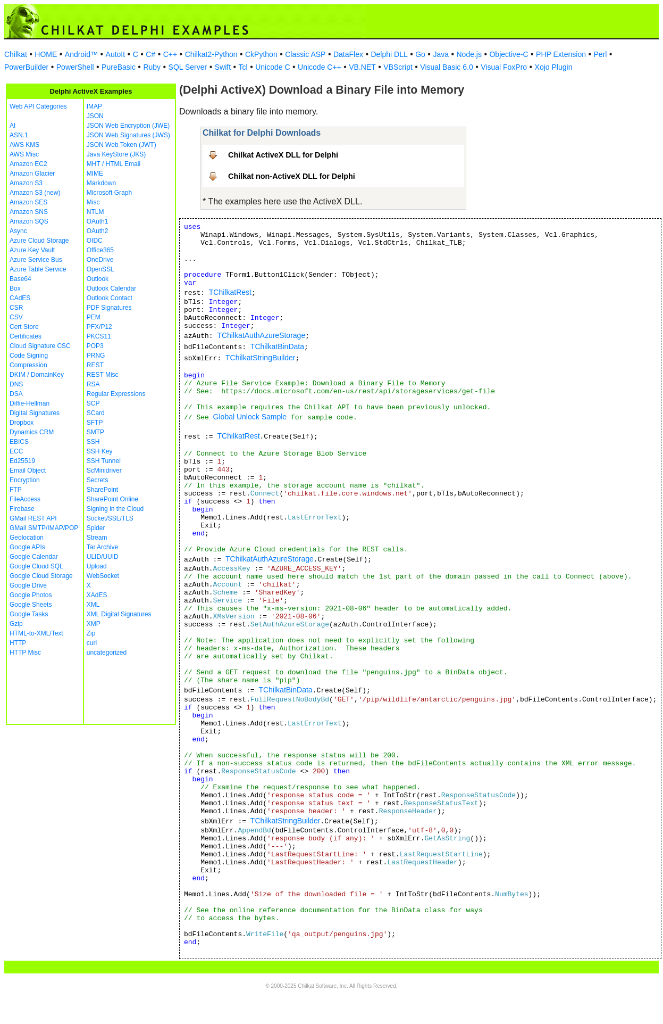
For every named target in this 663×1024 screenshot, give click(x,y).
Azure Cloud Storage (39, 240)
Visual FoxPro (504, 67)
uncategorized (107, 652)
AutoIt (115, 54)
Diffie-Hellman (29, 403)
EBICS (19, 441)
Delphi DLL (389, 54)
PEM (93, 317)
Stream (97, 537)
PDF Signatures (109, 307)
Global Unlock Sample (250, 416)
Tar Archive (102, 547)
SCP (93, 403)
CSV (16, 317)
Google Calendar (34, 556)
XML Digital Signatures (119, 614)
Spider (96, 528)
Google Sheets (31, 604)
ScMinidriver (104, 470)
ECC (16, 451)
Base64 (20, 279)
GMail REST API (33, 518)
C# (150, 54)
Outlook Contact (109, 298)
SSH (93, 441)
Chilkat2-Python (211, 54)
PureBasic (119, 67)
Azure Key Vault (32, 250)
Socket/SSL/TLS (110, 518)
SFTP (95, 422)
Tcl (243, 67)
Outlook (97, 279)
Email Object (28, 470)
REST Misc (103, 374)
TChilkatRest (230, 292)
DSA (16, 394)
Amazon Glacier (32, 173)
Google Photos (31, 595)
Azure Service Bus (36, 259)
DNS (16, 384)
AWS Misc (24, 154)
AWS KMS (24, 144)
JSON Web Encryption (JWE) (128, 125)
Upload (97, 566)
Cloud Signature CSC (40, 346)
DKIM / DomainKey (37, 374)
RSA (93, 384)
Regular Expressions (116, 394)
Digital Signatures (35, 413)
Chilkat (15, 54)
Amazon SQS (29, 221)
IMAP (94, 106)
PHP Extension (561, 54)
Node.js (469, 54)
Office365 (100, 250)
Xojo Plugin (554, 67)
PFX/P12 (99, 327)
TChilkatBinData (277, 346)
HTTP (18, 643)
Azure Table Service (38, 269)
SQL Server (188, 67)
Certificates (25, 336)
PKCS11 (99, 336)
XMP (93, 623)
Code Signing (29, 355)
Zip (91, 633)
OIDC (95, 240)
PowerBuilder (26, 67)
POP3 (95, 346)
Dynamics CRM (32, 432)
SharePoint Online (112, 499)
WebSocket (103, 576)
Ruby (152, 67)
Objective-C (508, 54)
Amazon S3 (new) (35, 192)
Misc (93, 202)
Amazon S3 (26, 183)
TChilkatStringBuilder (260, 357)
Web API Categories (38, 106)
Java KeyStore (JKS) (116, 154)
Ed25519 (22, 461)
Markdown (101, 183)
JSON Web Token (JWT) (121, 144)
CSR (16, 307)
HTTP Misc (25, 652)
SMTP (95, 432)
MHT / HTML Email (113, 164)
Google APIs (27, 547)
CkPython (261, 54)
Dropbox (21, 422)
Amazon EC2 (28, 164)
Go (420, 54)
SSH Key (100, 451)
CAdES (20, 298)
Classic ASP (305, 54)
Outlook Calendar (111, 288)
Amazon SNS (29, 212)
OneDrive (100, 259)
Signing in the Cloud (115, 509)
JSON (95, 116)
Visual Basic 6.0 (446, 67)
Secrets (97, 480)
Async (18, 231)
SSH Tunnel (104, 461)
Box (15, 288)
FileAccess (25, 499)
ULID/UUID (103, 556)
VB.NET (362, 67)
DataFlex (348, 54)
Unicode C (272, 67)
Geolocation (27, 537)
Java (441, 54)
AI (12, 125)
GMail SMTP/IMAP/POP (44, 528)
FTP (16, 489)
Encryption (25, 480)
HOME (46, 54)
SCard (96, 413)
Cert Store (24, 327)
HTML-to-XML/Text (36, 633)
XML (93, 604)
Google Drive (28, 585)
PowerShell (75, 67)
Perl (600, 54)
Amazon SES (28, 202)
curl (92, 643)
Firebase (22, 509)
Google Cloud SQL (36, 566)
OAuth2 (97, 231)
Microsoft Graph (109, 192)
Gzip (16, 623)
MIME (95, 173)
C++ (170, 54)
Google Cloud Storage (41, 576)
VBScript (397, 67)
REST (95, 365)
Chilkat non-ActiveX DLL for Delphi (291, 176)
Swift (223, 67)
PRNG (96, 355)
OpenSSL (100, 269)
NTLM (95, 212)
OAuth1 (97, 221)
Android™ (81, 54)
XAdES (97, 595)
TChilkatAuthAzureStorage (261, 335)
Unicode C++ (319, 67)
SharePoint (102, 489)
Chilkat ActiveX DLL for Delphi (283, 155)
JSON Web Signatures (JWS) (128, 135)
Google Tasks (29, 614)
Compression (28, 365)
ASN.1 (19, 135)
